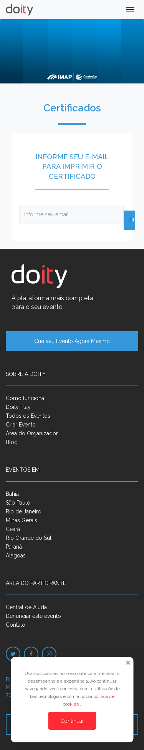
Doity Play (18, 407)
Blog (12, 442)
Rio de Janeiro (23, 511)
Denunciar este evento (33, 616)
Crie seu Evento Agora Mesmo (72, 341)
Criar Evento (21, 425)
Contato (15, 625)
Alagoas (16, 555)
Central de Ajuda (26, 607)
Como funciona (25, 398)
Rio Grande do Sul (28, 538)
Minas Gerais (21, 520)
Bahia (12, 494)
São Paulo (18, 503)
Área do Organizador (32, 433)
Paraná (14, 547)
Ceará (13, 529)
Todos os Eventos (28, 416)
